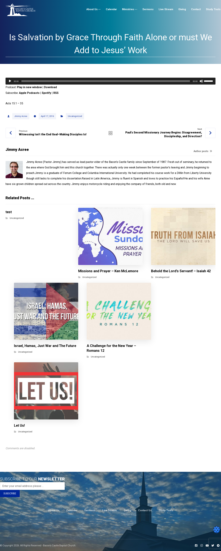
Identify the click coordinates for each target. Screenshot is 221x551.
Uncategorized (75, 116)
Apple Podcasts (29, 93)
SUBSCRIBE (9, 493)
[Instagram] (201, 544)
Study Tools (165, 509)
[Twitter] (212, 544)
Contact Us (145, 509)
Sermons (89, 509)
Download (50, 87)
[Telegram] (218, 544)
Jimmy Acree (20, 116)
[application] (110, 81)
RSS (56, 93)
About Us (53, 509)
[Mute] (201, 81)
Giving (127, 509)
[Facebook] (196, 544)
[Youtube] (207, 544)
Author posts (203, 151)
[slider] (105, 81)
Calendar (71, 509)
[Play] (10, 81)
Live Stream (109, 509)
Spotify (46, 93)
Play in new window (29, 87)
